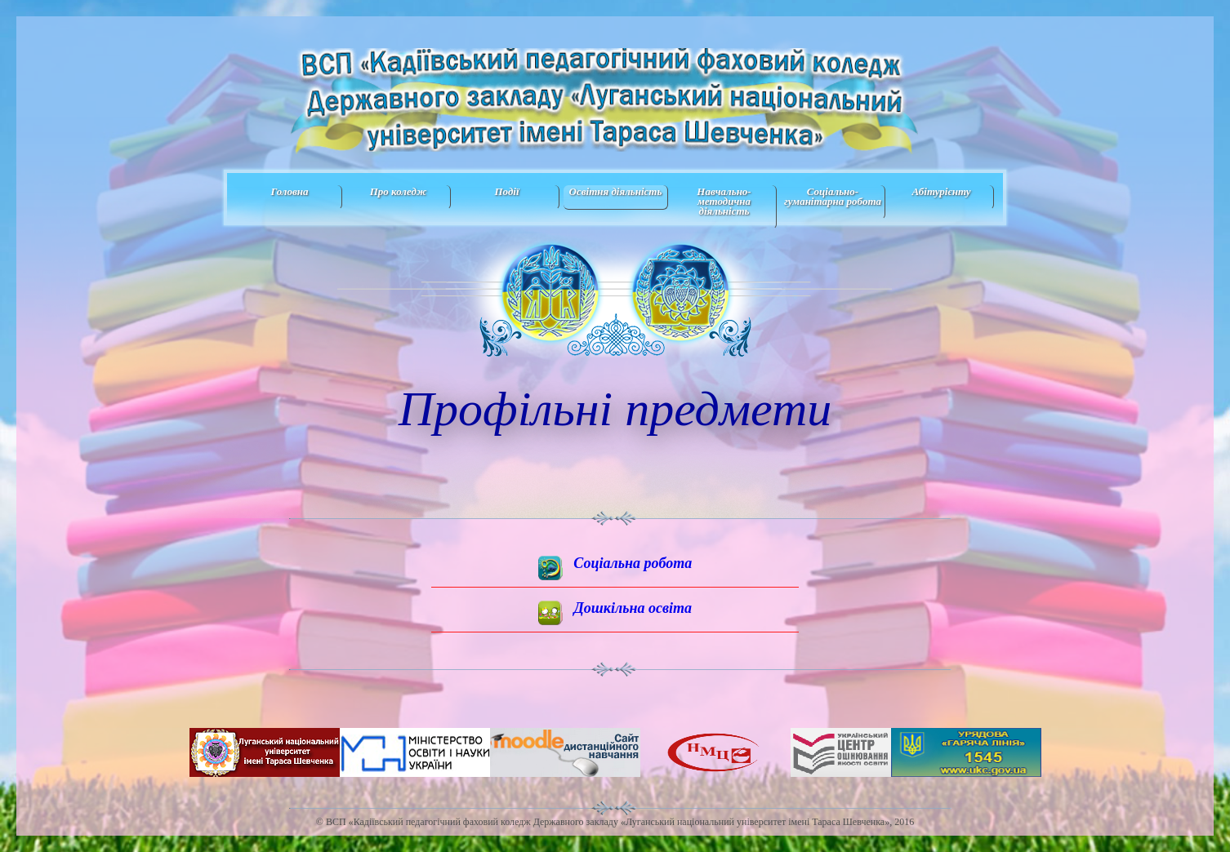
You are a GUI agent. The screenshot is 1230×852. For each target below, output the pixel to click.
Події (506, 191)
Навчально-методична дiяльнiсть (724, 201)
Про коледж (398, 191)
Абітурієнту (940, 191)
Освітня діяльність (615, 191)
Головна (289, 191)
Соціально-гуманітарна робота (832, 196)
